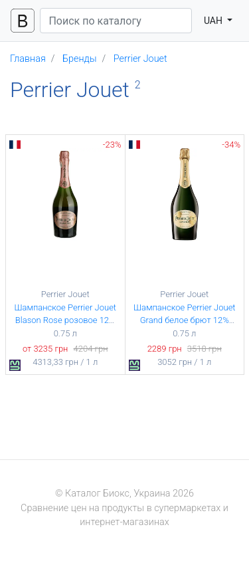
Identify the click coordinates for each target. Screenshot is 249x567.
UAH (214, 20)
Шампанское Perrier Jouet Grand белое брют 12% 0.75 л (184, 320)
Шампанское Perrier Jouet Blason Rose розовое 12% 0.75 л (65, 320)
